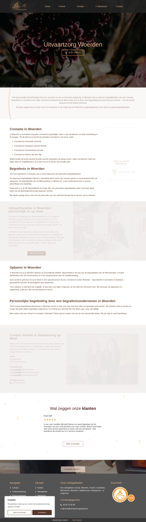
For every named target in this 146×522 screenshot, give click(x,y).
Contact (119, 6)
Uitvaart (82, 6)
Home (47, 6)
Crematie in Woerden (26, 129)
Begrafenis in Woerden (27, 168)
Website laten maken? (60, 520)
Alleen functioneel (19, 512)
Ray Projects (76, 520)
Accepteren (42, 512)
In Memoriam (101, 6)
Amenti (63, 6)
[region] (30, 506)
